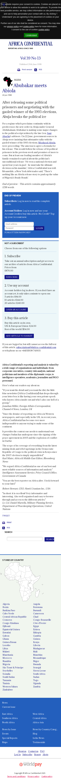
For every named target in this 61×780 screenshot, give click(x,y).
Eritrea (36, 629)
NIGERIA (17, 79)
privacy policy (13, 26)
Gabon (6, 635)
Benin (5, 607)
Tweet (6, 515)
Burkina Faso (9, 610)
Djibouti (6, 626)
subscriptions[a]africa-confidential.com (36, 347)
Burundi (37, 610)
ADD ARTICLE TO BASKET (19, 336)
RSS (40, 69)
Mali (35, 651)
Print (9, 522)
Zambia (36, 686)
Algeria (6, 604)
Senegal (37, 667)
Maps (4, 742)
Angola (36, 604)
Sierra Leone (39, 670)
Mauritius (37, 655)
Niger (36, 661)
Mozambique (39, 658)
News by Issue (9, 729)
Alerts (45, 754)
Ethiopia (37, 632)
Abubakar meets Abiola (24, 88)
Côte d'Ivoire (39, 623)
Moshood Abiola (46, 142)
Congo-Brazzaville (42, 619)
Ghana (6, 639)
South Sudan (9, 677)
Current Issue (8, 707)
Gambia (37, 635)
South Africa (39, 674)
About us (22, 751)
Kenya (36, 642)
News (5, 702)
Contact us (33, 751)
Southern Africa (10, 718)
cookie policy (28, 26)
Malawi (6, 651)
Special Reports (9, 738)
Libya (5, 648)
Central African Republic (15, 616)
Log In (17, 754)
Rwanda (37, 664)
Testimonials (39, 742)
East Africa (7, 714)
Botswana (37, 607)
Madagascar (39, 648)
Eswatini (7, 632)
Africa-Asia (38, 722)
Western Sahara (10, 686)
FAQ (42, 751)
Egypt (36, 626)
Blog (35, 733)
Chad (35, 616)
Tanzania (7, 680)
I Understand (31, 35)
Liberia (36, 645)
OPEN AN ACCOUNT (16, 309)
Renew (37, 754)
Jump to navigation (4, 4)
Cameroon (38, 613)
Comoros (7, 619)
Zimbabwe (8, 689)
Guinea (36, 639)
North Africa (8, 722)
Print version (27, 69)
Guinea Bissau (9, 642)
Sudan (36, 677)
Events (5, 733)
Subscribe (27, 754)
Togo (35, 680)
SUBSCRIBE (12, 277)
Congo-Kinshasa (11, 623)
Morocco (7, 658)
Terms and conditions (16, 776)
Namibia (7, 661)
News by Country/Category (46, 729)
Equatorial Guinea (11, 629)
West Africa (38, 714)
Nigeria (6, 664)
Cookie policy (46, 776)
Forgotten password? (18, 232)
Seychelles (8, 670)
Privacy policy (33, 776)
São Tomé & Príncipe (13, 667)
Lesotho (6, 645)
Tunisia (6, 683)
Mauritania (8, 655)
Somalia (6, 674)
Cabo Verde (8, 613)
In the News (38, 738)
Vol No (30, 58)
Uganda (37, 683)
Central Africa (39, 718)
